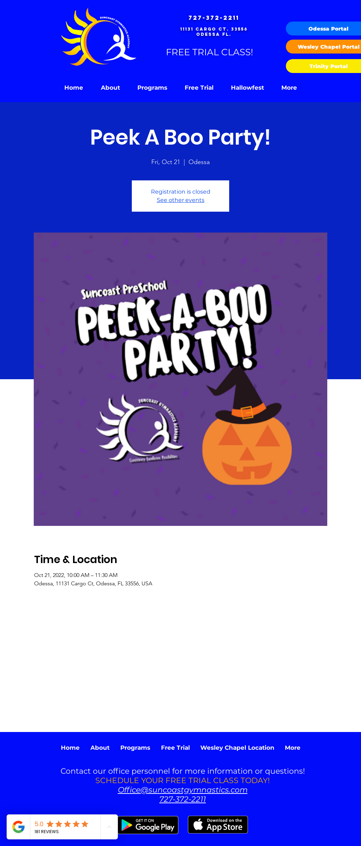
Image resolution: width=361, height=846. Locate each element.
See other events (180, 200)
